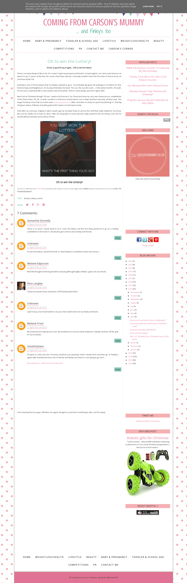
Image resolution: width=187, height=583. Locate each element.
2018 (130, 281)
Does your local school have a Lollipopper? (148, 319)
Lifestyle (109, 40)
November (135, 292)
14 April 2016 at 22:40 (37, 224)
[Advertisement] (148, 204)
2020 (130, 274)
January (133, 349)
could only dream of (61, 102)
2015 (130, 352)
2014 (130, 356)
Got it (159, 6)
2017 (130, 285)
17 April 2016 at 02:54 (37, 327)
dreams (27, 198)
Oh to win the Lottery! (139, 332)
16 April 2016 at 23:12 (37, 307)
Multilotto (39, 189)
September (135, 299)
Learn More (148, 6)
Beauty (159, 40)
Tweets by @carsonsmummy (148, 420)
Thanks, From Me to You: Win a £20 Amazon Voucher (147, 78)
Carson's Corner (121, 48)
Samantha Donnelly (38, 220)
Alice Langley (35, 283)
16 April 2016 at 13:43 (37, 287)
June (132, 309)
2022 (130, 267)
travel (40, 198)
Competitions (64, 48)
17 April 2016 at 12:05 (37, 350)
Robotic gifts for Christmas (148, 437)
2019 (130, 278)
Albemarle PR (112, 577)
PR (80, 48)
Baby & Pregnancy (48, 40)
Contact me (95, 48)
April (132, 316)
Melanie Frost (35, 323)
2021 (130, 271)
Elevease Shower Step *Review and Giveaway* (148, 92)
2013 (130, 359)
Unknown (33, 243)
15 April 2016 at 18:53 (37, 267)
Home (27, 40)
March (133, 342)
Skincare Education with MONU (143, 329)
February (134, 345)
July (132, 306)
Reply (117, 238)
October (134, 295)
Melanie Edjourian (38, 263)
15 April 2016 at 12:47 (37, 247)
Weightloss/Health (135, 40)
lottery (34, 198)
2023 (130, 264)
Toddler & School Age (82, 40)
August (133, 302)
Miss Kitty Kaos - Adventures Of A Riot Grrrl (45, 363)
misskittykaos (35, 346)
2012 (130, 363)
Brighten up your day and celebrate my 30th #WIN (147, 101)
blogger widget (148, 245)
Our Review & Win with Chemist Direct (147, 85)
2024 (130, 260)
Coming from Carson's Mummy (93, 22)
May (132, 313)
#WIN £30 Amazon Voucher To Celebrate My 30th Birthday (147, 69)
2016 (130, 288)
